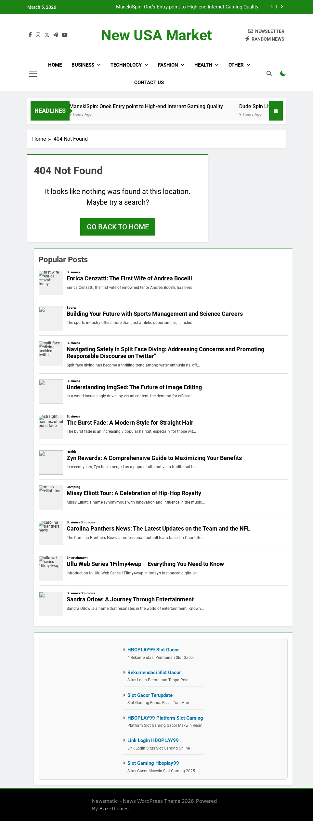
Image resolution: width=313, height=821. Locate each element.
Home (55, 65)
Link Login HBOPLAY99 (153, 740)
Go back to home (118, 227)
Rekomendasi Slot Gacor (154, 672)
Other (236, 65)
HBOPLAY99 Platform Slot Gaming (165, 718)
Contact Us (149, 82)
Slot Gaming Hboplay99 (153, 763)
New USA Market (156, 35)
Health (203, 65)
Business (83, 65)
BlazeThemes (114, 808)
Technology (126, 65)
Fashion (168, 65)
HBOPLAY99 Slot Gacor (153, 650)
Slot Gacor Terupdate (150, 695)
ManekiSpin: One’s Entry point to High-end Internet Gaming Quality (187, 7)
